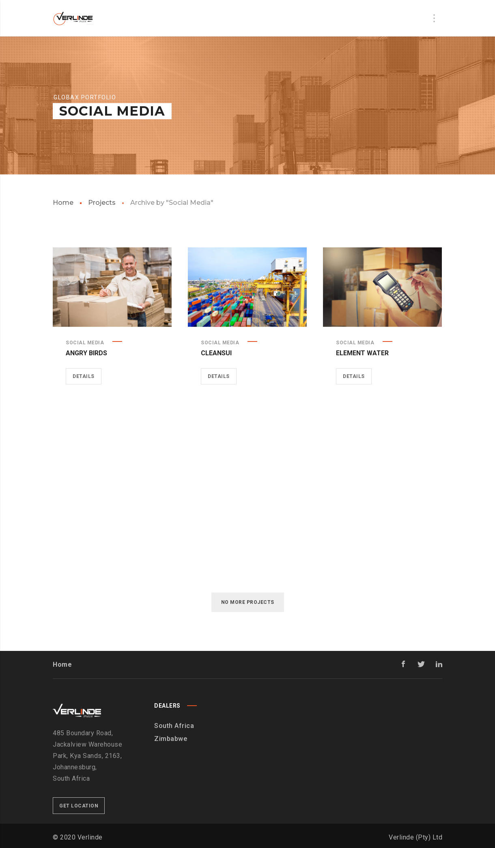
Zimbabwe (170, 739)
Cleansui (216, 353)
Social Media (85, 343)
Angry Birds (86, 353)
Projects (102, 202)
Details (84, 376)
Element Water (362, 353)
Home (63, 202)
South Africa (174, 726)
